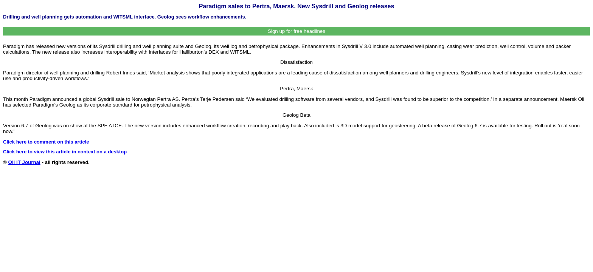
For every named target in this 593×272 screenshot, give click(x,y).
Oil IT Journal (24, 162)
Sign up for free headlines (296, 31)
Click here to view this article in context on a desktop (65, 152)
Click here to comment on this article (46, 142)
